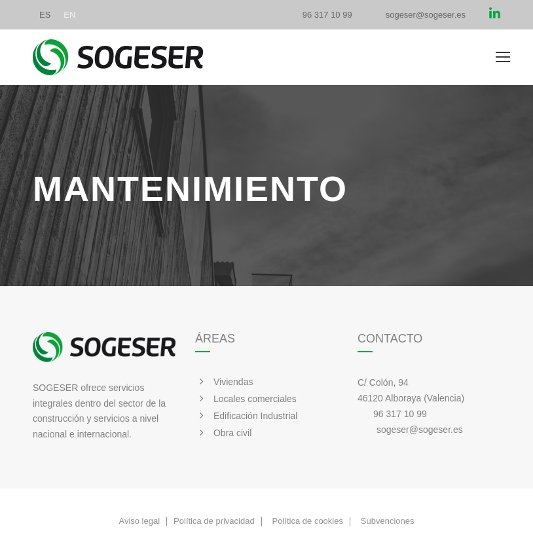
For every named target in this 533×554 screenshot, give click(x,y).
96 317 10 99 (327, 15)
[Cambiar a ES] (45, 15)
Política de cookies (307, 521)
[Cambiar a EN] (69, 15)
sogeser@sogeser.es (426, 15)
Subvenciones (387, 521)
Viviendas (233, 382)
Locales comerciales (255, 399)
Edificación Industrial (255, 416)
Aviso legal (139, 521)
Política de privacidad (214, 521)
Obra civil (232, 433)
